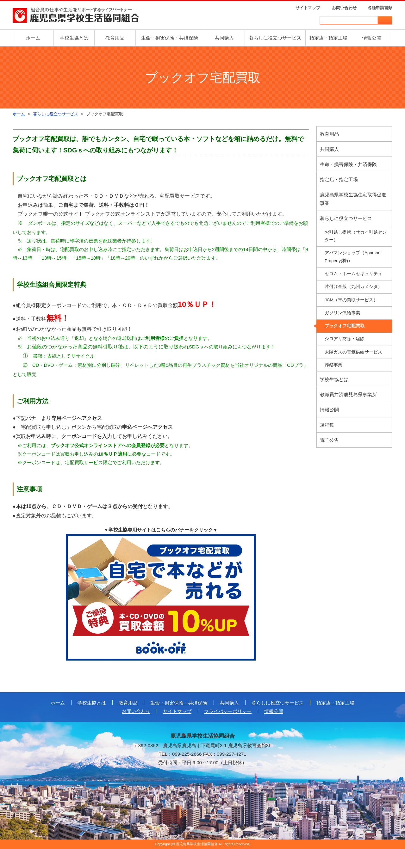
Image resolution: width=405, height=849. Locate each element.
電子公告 (329, 440)
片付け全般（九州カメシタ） (353, 286)
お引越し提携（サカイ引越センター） (356, 236)
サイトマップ (308, 7)
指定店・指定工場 (328, 37)
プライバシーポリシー (228, 711)
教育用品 (114, 37)
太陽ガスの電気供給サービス (353, 352)
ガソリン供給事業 (342, 313)
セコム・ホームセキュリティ (353, 273)
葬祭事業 (333, 365)
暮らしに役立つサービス (275, 37)
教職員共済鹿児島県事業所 (348, 394)
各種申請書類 (380, 7)
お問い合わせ (344, 7)
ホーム (33, 37)
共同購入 (224, 37)
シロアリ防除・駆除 (344, 338)
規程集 (327, 425)
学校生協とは (74, 37)
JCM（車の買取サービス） (351, 300)
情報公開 (371, 37)
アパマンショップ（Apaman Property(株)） (352, 256)
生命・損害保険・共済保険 (169, 37)
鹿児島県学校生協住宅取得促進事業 (353, 199)
